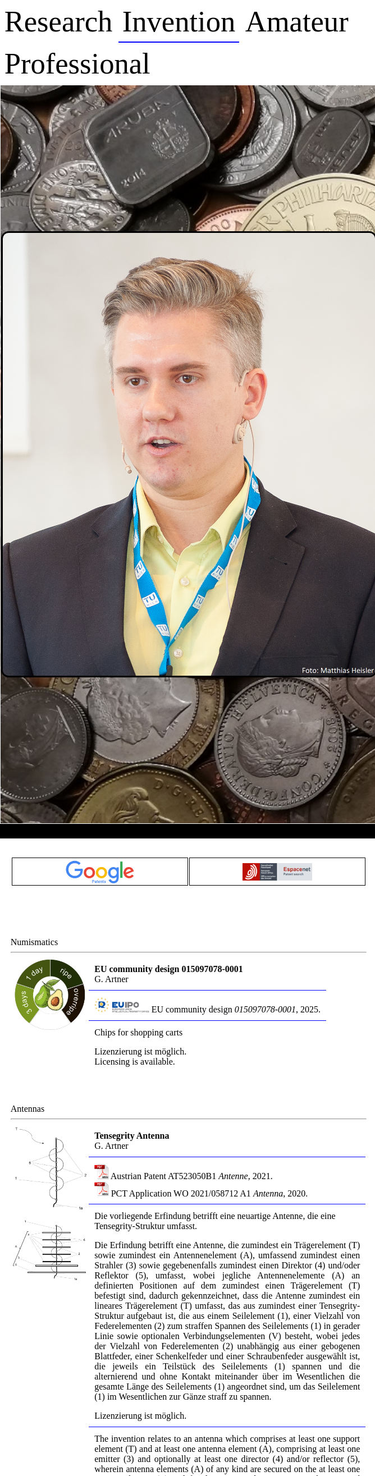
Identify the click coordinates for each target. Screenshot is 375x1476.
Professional (77, 63)
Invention (179, 21)
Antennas (27, 1108)
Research (58, 21)
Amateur (297, 21)
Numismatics (34, 942)
